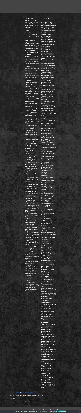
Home (57, 2)
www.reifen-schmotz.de (14, 392)
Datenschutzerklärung (62, 411)
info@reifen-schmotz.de (27, 392)
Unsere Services (64, 2)
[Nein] (79, 411)
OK (56, 411)
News (77, 2)
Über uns (72, 2)
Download (27, 401)
